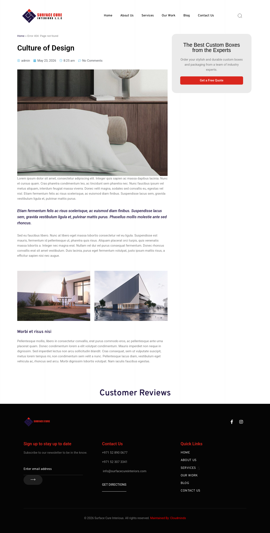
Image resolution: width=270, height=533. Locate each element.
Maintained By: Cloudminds (168, 518)
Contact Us (206, 16)
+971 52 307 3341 (114, 462)
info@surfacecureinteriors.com (124, 471)
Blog (186, 16)
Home (108, 16)
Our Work (168, 16)
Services (148, 16)
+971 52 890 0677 (114, 453)
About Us (127, 16)
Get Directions (114, 484)
